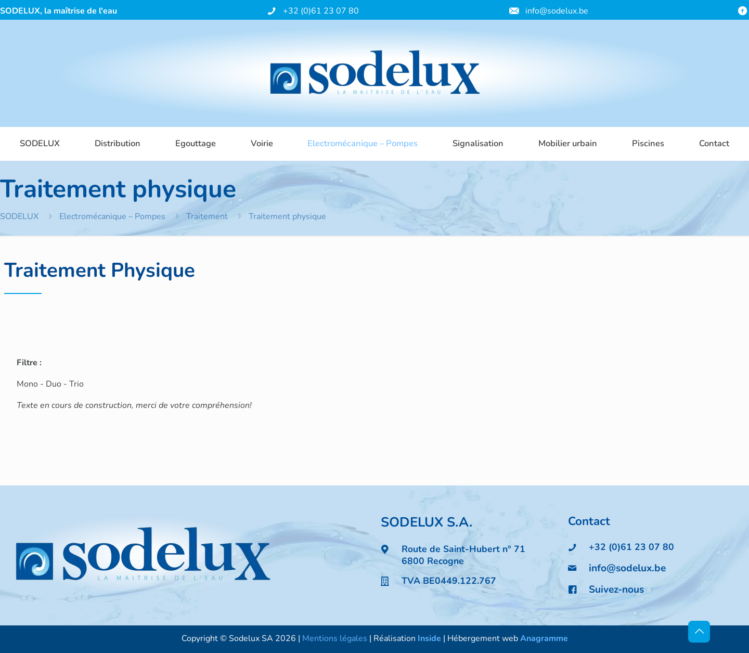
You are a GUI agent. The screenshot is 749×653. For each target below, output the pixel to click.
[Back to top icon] (699, 632)
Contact (589, 521)
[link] (142, 555)
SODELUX (19, 216)
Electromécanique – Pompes (112, 216)
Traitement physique (287, 216)
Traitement (207, 216)
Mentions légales (334, 638)
